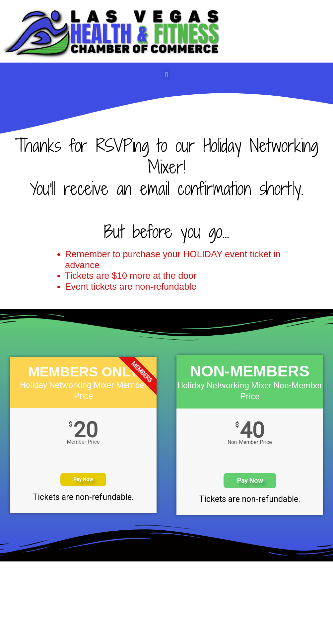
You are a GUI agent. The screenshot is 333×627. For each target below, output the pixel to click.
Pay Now (83, 479)
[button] (166, 74)
